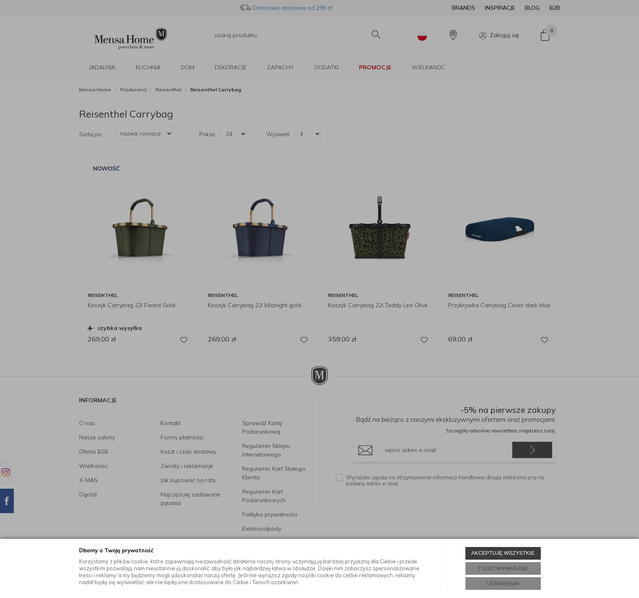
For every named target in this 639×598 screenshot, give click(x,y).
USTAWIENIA (503, 583)
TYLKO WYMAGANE (503, 568)
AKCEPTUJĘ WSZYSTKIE (502, 553)
